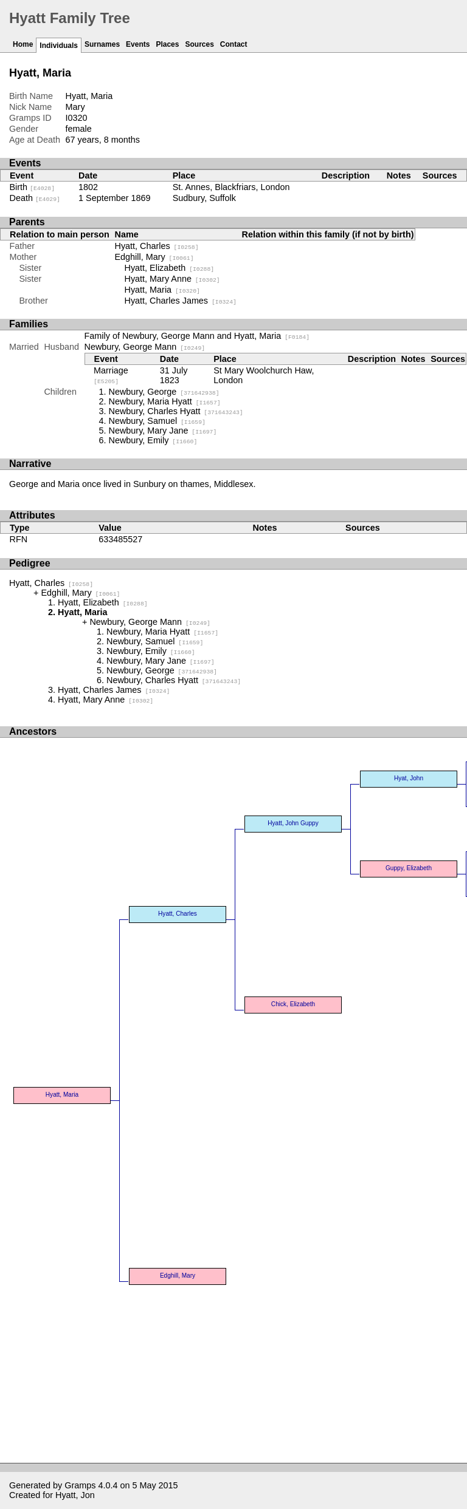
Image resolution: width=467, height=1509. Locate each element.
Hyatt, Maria (162, 290)
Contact (233, 44)
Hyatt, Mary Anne (172, 279)
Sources (199, 44)
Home (23, 44)
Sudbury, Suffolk (204, 198)
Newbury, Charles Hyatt (176, 411)
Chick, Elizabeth (293, 1004)
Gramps (79, 1485)
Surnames (102, 44)
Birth (32, 187)
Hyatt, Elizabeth (170, 268)
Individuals (59, 45)
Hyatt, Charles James (181, 300)
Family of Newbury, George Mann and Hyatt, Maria (197, 336)
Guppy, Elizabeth (409, 868)
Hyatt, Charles (157, 246)
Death (35, 198)
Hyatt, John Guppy (293, 823)
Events (138, 44)
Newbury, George (164, 392)
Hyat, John (408, 778)
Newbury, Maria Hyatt (165, 401)
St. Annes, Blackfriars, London (231, 187)
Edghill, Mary (154, 257)
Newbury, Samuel (157, 421)
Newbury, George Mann (145, 347)
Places (167, 44)
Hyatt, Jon (75, 1495)
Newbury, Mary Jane (163, 430)
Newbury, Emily (153, 440)
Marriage (111, 375)
